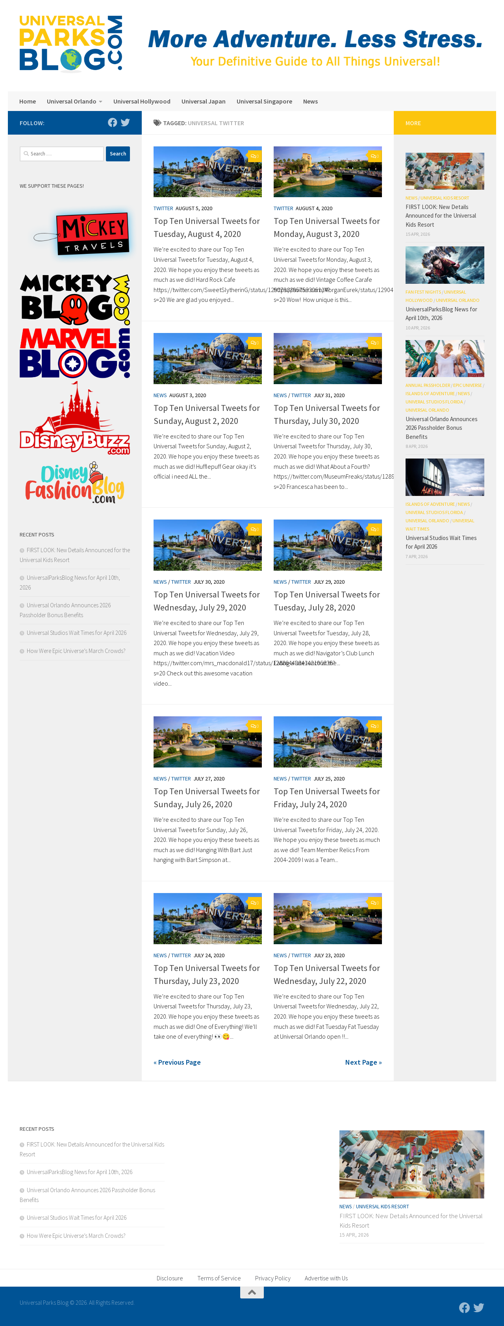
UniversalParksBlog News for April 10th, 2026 (79, 1172)
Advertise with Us (326, 1278)
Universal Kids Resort (445, 198)
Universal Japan (204, 101)
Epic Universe (467, 385)
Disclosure (170, 1278)
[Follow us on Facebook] (112, 122)
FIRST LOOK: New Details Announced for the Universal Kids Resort (441, 215)
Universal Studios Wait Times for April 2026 (76, 632)
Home (27, 101)
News (310, 101)
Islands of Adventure (430, 393)
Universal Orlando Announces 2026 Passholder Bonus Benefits (442, 427)
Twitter (163, 208)
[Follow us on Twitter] (125, 122)
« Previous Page (177, 1062)
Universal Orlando (71, 101)
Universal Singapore (264, 101)
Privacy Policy (273, 1278)
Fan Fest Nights (423, 292)
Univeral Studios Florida (434, 402)
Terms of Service (219, 1278)
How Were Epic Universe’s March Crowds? (76, 651)
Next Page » (363, 1062)
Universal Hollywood (141, 101)
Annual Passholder (428, 385)
